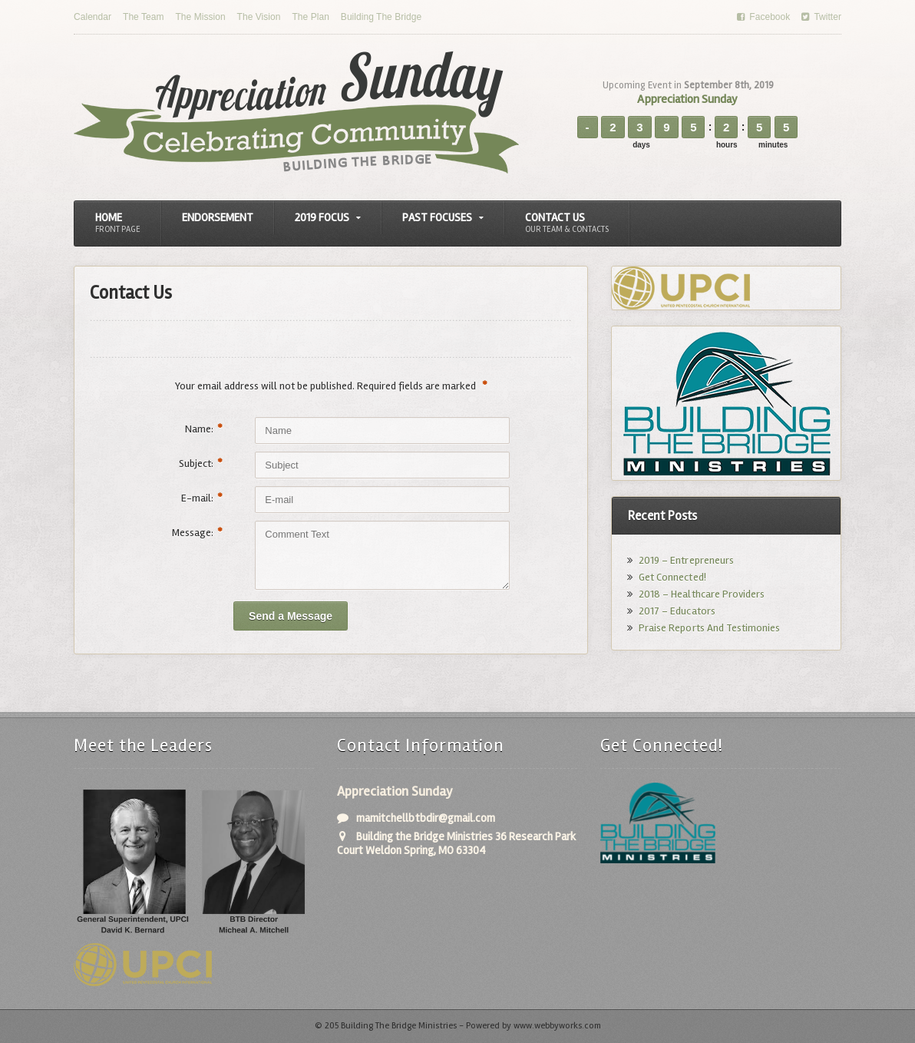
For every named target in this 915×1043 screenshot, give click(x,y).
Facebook (764, 17)
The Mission (200, 17)
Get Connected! (672, 577)
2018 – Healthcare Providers (701, 594)
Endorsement (217, 217)
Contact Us (567, 222)
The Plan (309, 17)
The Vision (257, 17)
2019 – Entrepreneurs (686, 560)
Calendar (92, 17)
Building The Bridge (379, 17)
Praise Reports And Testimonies (709, 627)
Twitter (821, 17)
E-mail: (202, 498)
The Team (143, 17)
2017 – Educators (677, 611)
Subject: (201, 463)
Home (117, 222)
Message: (197, 533)
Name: (204, 429)
